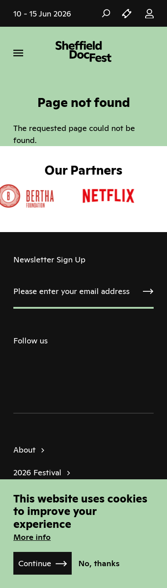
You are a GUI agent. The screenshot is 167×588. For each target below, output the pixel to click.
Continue (34, 563)
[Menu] (18, 53)
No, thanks (99, 563)
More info (32, 537)
